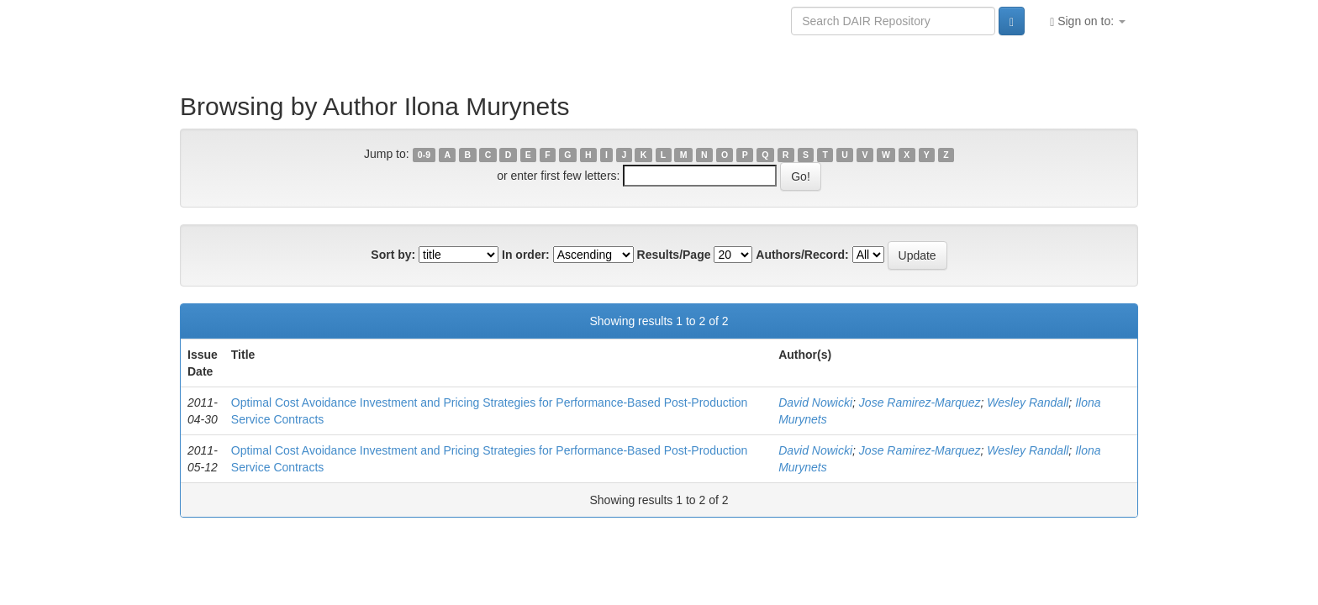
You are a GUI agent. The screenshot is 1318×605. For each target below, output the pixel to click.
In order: (526, 254)
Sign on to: (1088, 21)
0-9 (424, 155)
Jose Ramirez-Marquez (920, 402)
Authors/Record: (802, 254)
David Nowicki (815, 402)
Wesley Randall (1027, 402)
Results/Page (674, 254)
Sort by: (393, 254)
